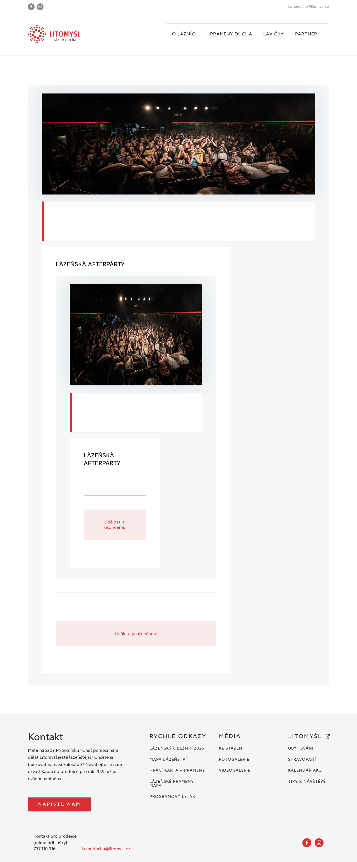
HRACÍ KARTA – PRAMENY (177, 770)
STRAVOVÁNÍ (302, 759)
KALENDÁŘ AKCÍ (305, 770)
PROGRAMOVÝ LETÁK (172, 796)
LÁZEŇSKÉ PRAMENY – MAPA (173, 783)
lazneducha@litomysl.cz (308, 6)
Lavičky (273, 34)
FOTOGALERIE (234, 759)
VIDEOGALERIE (234, 770)
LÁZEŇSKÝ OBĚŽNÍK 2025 (176, 748)
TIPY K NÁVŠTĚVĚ (307, 781)
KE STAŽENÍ (231, 748)
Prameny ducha (231, 34)
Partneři (307, 34)
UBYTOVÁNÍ (300, 748)
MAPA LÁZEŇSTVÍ (168, 759)
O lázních (185, 34)
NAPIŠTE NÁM (59, 804)
